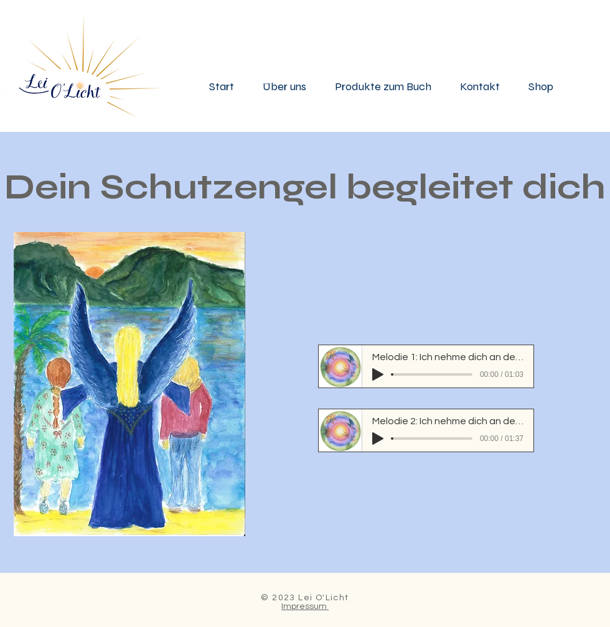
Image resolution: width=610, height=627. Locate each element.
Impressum (305, 606)
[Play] (377, 374)
